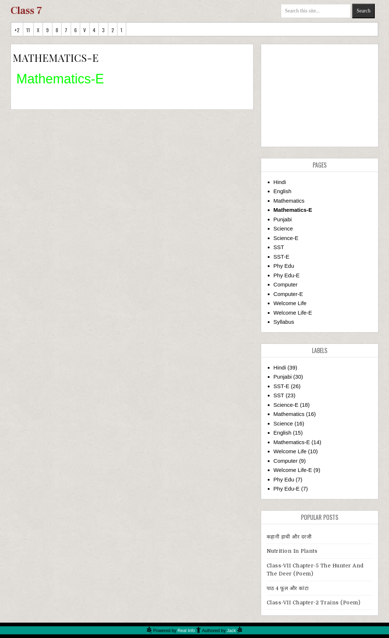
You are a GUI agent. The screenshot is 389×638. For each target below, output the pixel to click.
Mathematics (289, 201)
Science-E (286, 238)
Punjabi (283, 219)
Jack (231, 630)
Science (283, 228)
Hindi (280, 182)
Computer (286, 284)
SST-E (281, 257)
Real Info (186, 630)
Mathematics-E (293, 210)
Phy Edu (284, 266)
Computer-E (288, 294)
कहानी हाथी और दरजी (289, 537)
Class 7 (26, 10)
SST (279, 247)
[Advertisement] (320, 95)
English (282, 191)
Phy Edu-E (287, 275)
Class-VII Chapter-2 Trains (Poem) (314, 602)
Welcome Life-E (293, 312)
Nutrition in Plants (292, 551)
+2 (17, 30)
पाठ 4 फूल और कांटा (288, 588)
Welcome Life (290, 303)
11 (28, 30)
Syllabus (284, 322)
